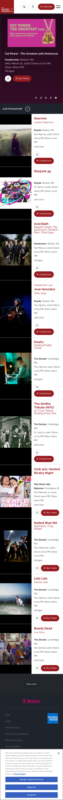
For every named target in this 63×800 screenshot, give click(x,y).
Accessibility (12, 746)
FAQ (7, 714)
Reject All (31, 787)
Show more (31, 684)
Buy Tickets (51, 512)
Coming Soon (45, 161)
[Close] (59, 753)
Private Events (13, 740)
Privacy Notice (20, 774)
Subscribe (47, 7)
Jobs (8, 721)
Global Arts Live (43, 285)
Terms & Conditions (17, 733)
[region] (31, 774)
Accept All (31, 795)
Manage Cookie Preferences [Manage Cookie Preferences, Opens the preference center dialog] (31, 779)
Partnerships (12, 727)
